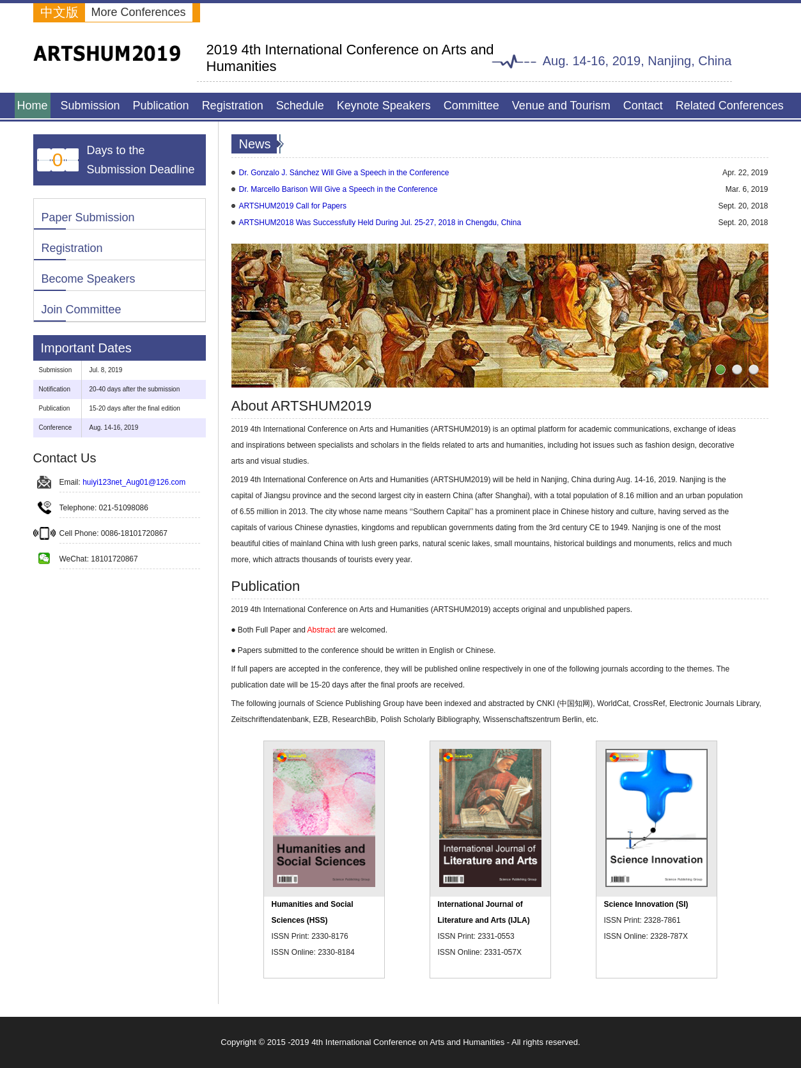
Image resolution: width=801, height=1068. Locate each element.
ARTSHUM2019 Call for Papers (293, 205)
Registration (232, 105)
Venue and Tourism (561, 105)
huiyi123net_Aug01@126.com (133, 482)
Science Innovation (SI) (646, 904)
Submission (90, 105)
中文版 (59, 12)
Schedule (300, 105)
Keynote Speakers (384, 105)
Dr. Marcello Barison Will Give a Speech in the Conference (338, 189)
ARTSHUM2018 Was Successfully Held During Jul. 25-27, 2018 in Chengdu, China (380, 222)
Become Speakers (89, 278)
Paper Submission (88, 217)
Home (32, 105)
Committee (471, 105)
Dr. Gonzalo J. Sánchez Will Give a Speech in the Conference (344, 172)
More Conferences (138, 12)
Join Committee (81, 309)
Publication (161, 105)
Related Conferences (730, 105)
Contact (643, 105)
